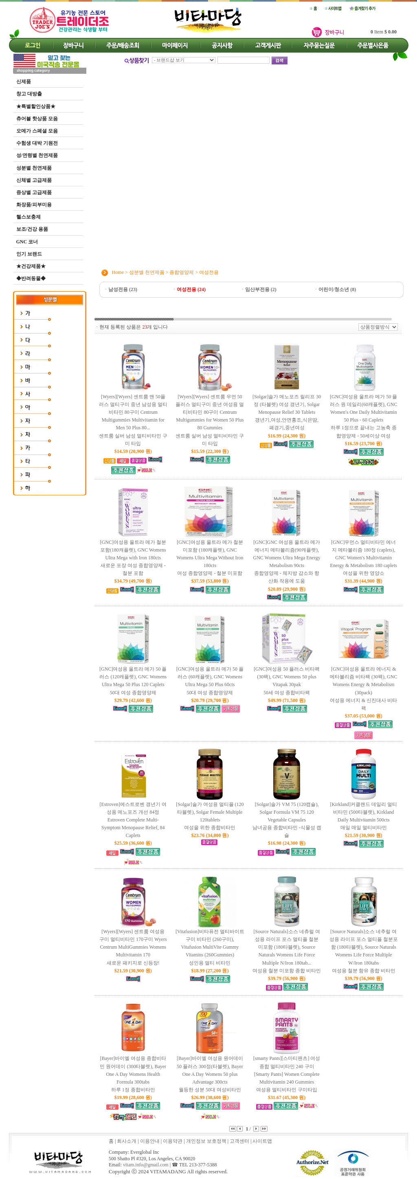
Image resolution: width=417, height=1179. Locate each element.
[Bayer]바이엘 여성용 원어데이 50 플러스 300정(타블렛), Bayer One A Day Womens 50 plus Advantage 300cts (209, 1074)
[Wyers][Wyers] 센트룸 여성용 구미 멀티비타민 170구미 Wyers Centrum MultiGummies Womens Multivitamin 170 (133, 948)
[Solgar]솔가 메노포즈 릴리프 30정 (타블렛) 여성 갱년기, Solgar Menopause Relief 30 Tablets (286, 413)
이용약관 (172, 1141)
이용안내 (150, 1141)
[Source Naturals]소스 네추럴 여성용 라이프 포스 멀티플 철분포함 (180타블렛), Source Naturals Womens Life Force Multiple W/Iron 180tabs (363, 952)
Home (117, 272)
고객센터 (239, 1141)
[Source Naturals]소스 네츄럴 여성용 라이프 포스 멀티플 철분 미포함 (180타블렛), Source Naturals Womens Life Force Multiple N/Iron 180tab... (286, 952)
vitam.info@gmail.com (146, 1165)
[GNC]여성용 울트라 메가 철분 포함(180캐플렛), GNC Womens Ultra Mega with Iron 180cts (133, 558)
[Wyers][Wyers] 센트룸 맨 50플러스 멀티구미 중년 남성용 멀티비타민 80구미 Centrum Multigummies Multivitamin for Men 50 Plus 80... (133, 421)
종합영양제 (181, 272)
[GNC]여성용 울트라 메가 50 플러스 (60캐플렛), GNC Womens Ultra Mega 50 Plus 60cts (209, 681)
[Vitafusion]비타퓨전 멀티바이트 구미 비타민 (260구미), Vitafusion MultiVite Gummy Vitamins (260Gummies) (209, 948)
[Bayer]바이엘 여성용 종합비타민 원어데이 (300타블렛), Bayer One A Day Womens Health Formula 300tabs (133, 1074)
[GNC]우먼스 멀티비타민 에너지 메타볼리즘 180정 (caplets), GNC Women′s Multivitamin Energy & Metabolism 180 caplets (363, 558)
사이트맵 (262, 1141)
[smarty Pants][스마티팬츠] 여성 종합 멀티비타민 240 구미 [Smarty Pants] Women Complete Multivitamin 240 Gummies (286, 1074)
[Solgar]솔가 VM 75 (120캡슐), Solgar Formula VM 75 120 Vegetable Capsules (286, 820)
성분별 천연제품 (147, 272)
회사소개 (126, 1141)
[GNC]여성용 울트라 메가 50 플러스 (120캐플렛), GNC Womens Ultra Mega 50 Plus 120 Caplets (133, 681)
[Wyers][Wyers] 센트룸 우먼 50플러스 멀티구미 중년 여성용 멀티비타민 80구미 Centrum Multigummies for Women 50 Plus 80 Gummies (209, 421)
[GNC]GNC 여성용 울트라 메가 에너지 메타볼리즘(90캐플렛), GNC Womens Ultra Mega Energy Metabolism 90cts (286, 562)
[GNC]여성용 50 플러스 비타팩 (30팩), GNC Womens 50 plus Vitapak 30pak (286, 681)
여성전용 (209, 272)
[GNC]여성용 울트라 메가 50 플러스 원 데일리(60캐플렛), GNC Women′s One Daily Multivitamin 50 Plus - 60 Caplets (363, 417)
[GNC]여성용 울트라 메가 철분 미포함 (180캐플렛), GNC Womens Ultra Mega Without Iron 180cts (209, 558)
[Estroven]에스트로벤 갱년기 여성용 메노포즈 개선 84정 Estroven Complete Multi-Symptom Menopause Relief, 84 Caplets (133, 820)
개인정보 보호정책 (206, 1141)
